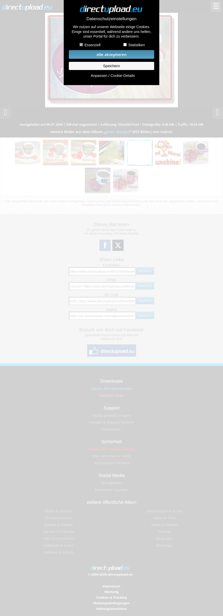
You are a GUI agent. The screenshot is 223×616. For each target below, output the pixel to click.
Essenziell (92, 45)
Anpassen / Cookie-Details (113, 76)
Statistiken (136, 45)
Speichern (111, 66)
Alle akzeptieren (112, 54)
